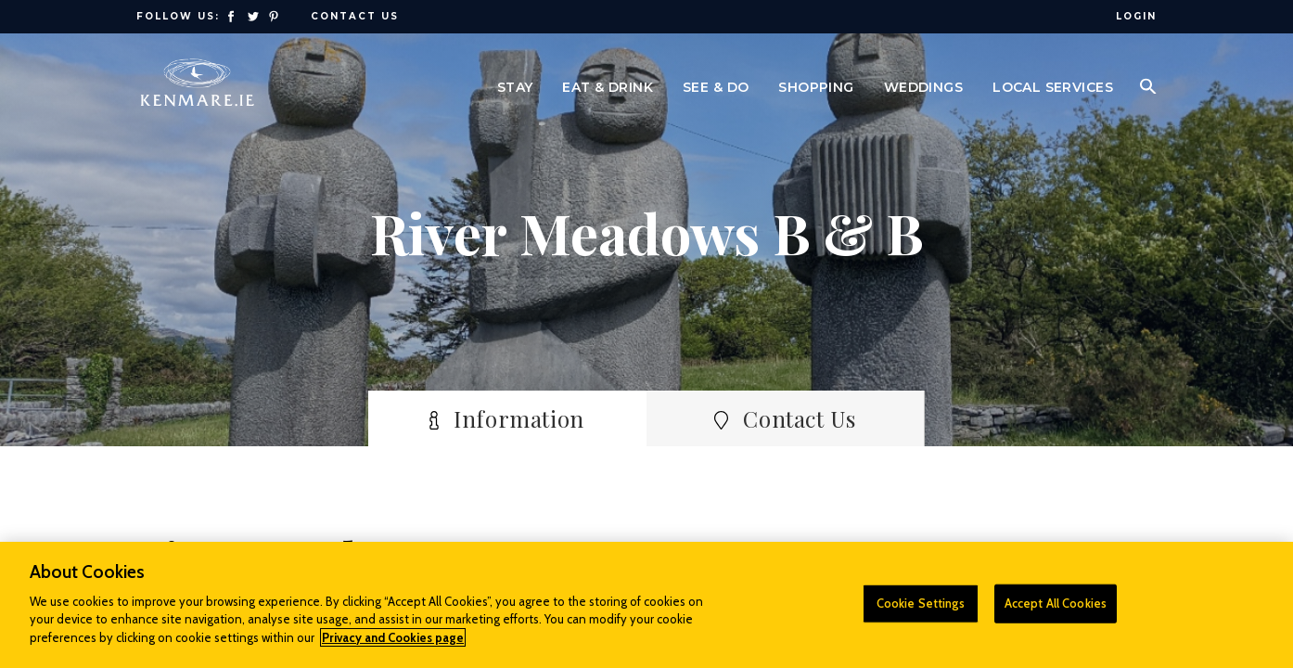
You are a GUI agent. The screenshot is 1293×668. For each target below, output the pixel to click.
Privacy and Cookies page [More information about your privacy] (393, 646)
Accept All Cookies (1056, 612)
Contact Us (355, 16)
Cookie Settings (921, 612)
